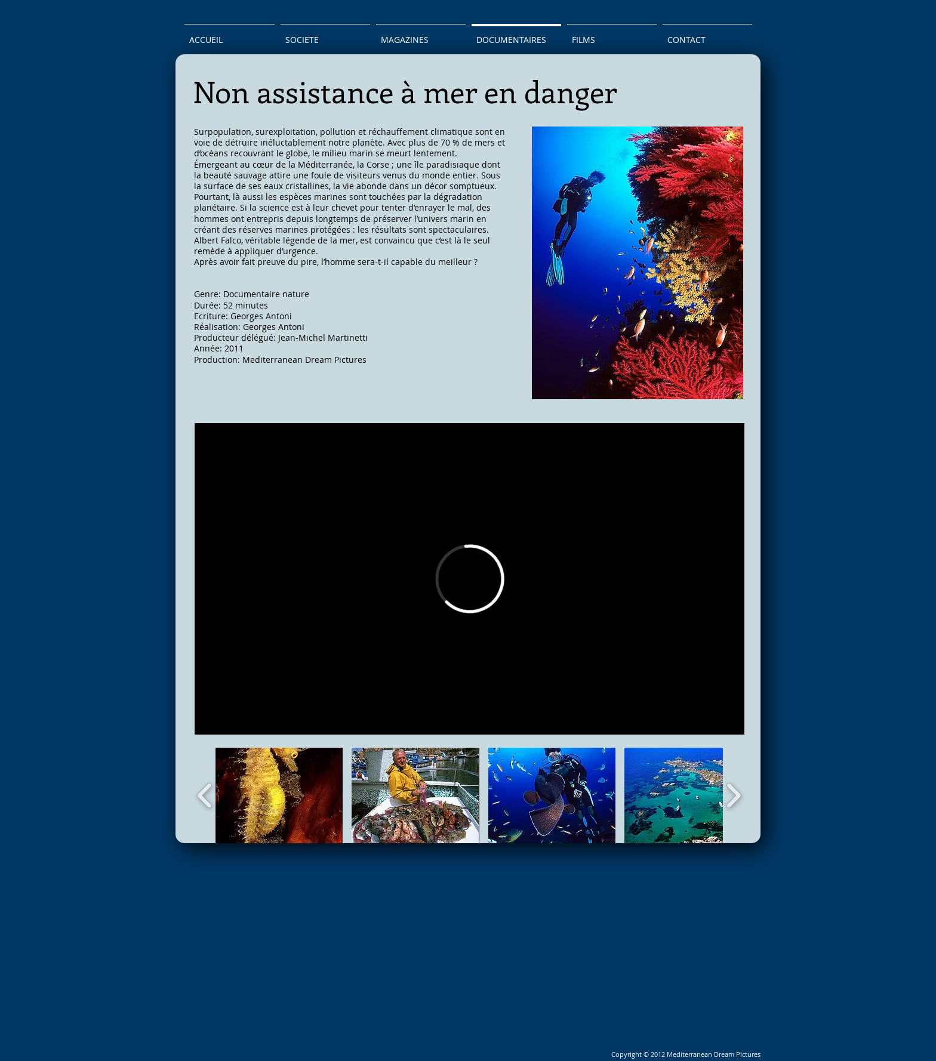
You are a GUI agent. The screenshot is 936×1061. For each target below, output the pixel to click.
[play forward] (733, 795)
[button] (279, 795)
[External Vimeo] (469, 579)
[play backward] (205, 795)
